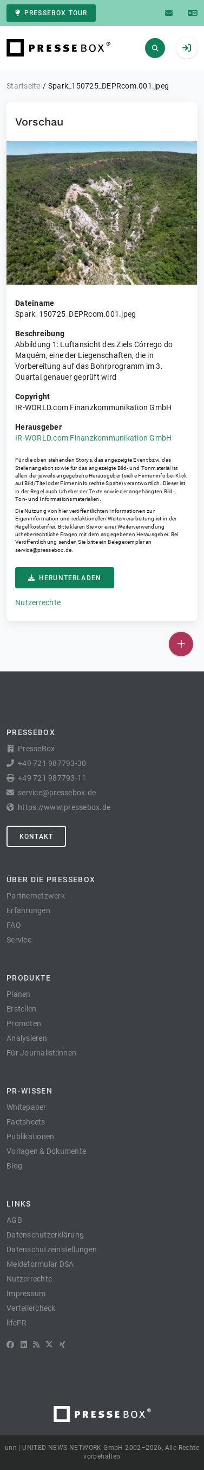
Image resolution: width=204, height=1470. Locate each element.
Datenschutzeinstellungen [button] (51, 1249)
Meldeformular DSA (40, 1264)
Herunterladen (64, 578)
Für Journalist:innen (41, 1052)
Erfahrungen (28, 910)
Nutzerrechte (38, 602)
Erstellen (21, 1008)
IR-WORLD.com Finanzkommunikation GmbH (93, 438)
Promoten (23, 1023)
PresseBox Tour (51, 13)
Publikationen (30, 1136)
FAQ (13, 925)
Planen (18, 994)
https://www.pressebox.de (64, 807)
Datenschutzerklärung (45, 1234)
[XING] (62, 1344)
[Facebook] (10, 1344)
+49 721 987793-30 (52, 763)
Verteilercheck (31, 1308)
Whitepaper (26, 1107)
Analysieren (26, 1038)
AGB (14, 1220)
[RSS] (36, 1344)
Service (18, 939)
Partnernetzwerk (35, 895)
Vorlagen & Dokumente (46, 1151)
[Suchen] (155, 48)
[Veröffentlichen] (181, 644)
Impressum (25, 1293)
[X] (49, 1344)
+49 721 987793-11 (52, 778)
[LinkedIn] (24, 1344)
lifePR (16, 1322)
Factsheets (25, 1121)
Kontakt (36, 836)
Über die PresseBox (50, 879)
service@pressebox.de (43, 550)
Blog (14, 1165)
